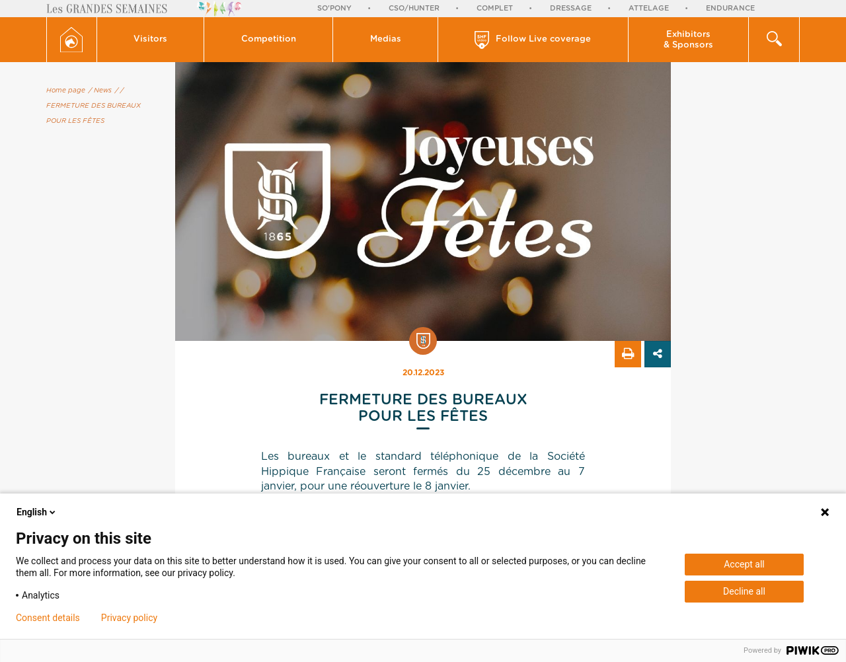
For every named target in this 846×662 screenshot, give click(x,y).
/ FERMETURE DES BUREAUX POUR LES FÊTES (93, 105)
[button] (151, 39)
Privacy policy (129, 617)
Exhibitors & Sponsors (688, 40)
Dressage (571, 8)
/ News (100, 90)
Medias (385, 39)
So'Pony (334, 8)
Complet (495, 8)
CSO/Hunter (414, 8)
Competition (268, 39)
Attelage (649, 8)
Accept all (744, 564)
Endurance (730, 8)
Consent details (48, 617)
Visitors (150, 39)
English (37, 512)
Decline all (744, 591)
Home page (65, 90)
